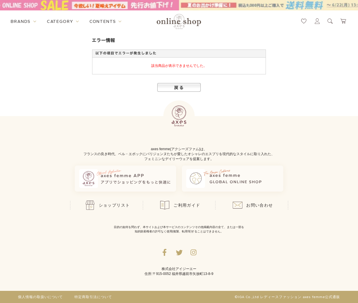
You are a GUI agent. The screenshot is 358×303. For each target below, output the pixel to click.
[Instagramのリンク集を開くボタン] (193, 252)
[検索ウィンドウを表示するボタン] (330, 21)
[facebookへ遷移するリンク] (164, 252)
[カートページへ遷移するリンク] (343, 21)
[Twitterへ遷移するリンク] (179, 252)
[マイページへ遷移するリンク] (317, 21)
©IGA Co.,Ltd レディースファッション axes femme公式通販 (287, 297)
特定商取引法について (93, 297)
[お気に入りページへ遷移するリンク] (304, 21)
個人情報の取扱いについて (40, 297)
